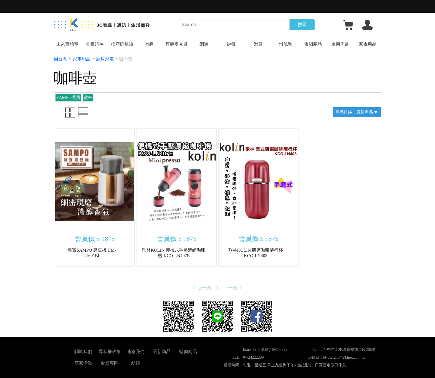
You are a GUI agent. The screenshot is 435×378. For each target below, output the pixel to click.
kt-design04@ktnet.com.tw (344, 357)
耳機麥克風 (176, 44)
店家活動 (83, 363)
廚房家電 (105, 59)
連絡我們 (136, 351)
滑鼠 (258, 44)
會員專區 (109, 363)
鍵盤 (231, 44)
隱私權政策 (109, 351)
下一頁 (233, 287)
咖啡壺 (126, 59)
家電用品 (367, 44)
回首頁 (60, 59)
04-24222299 (253, 357)
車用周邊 (340, 44)
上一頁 (201, 287)
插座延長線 (122, 44)
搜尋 (302, 24)
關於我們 (83, 351)
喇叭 (149, 44)
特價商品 (188, 351)
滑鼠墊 (285, 44)
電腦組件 (94, 44)
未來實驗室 (67, 44)
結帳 (135, 363)
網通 (203, 44)
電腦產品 (313, 44)
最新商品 (162, 351)
